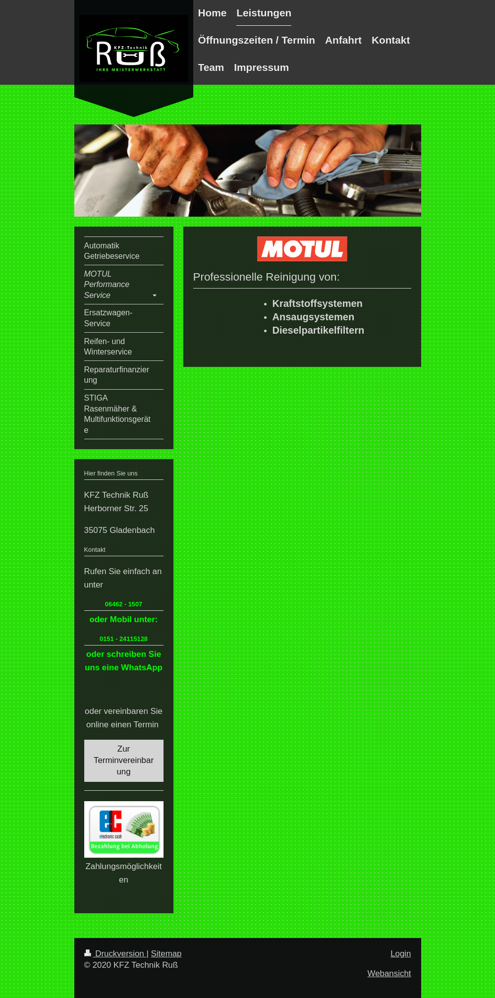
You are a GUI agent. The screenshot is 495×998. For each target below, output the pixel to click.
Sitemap (166, 953)
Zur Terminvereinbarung (124, 760)
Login (400, 953)
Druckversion (115, 953)
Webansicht (389, 973)
